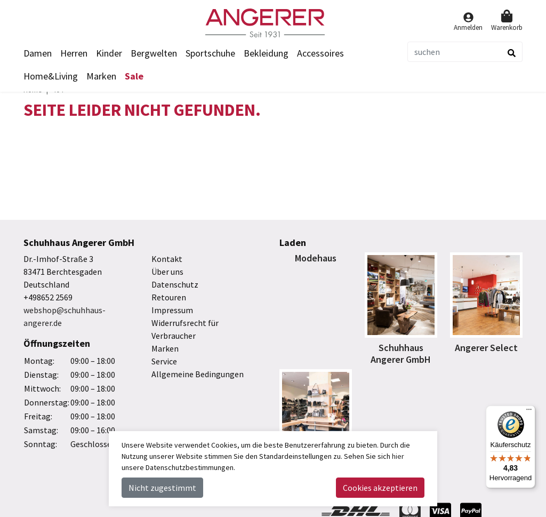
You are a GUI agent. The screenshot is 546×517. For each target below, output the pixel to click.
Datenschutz (174, 284)
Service (164, 361)
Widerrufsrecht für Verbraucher (185, 329)
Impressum (172, 310)
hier (398, 456)
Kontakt (166, 258)
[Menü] (529, 411)
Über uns (167, 271)
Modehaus (315, 258)
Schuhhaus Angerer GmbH (401, 353)
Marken (101, 76)
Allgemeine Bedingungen (197, 374)
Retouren (168, 297)
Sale (134, 76)
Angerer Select (486, 347)
